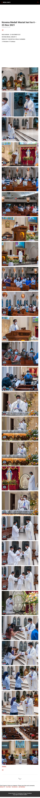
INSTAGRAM (22, 787)
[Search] (38, 2)
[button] (2, 30)
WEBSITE (2, 787)
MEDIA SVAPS (6, 2)
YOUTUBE (8, 787)
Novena (4, 766)
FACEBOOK (14, 787)
